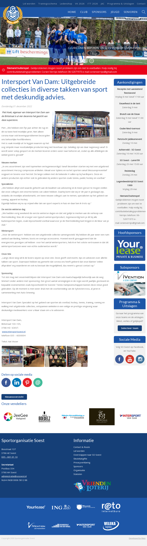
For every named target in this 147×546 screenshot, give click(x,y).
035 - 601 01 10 (9, 456)
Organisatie (79, 470)
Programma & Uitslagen (120, 3)
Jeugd (115, 12)
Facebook (6, 384)
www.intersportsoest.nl (13, 331)
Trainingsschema (47, 3)
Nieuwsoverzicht (14, 396)
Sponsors (99, 12)
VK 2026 (80, 3)
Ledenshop (66, 3)
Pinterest (27, 384)
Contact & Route (82, 447)
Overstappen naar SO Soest (87, 454)
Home (72, 12)
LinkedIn (16, 384)
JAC (102, 3)
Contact (141, 3)
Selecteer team (129, 328)
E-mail (37, 384)
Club (84, 12)
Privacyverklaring (82, 462)
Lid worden (29, 3)
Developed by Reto (137, 538)
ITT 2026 (92, 3)
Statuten (78, 474)
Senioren (131, 12)
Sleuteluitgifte (80, 458)
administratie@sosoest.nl (14, 476)
